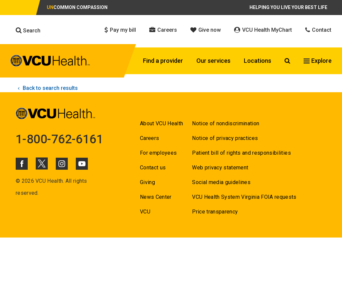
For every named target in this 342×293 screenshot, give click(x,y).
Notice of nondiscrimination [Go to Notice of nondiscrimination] (225, 123)
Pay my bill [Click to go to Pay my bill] (120, 30)
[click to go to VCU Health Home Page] (50, 61)
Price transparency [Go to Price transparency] (215, 211)
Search (28, 30)
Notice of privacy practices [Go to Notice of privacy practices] (225, 138)
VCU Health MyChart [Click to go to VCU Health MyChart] (263, 30)
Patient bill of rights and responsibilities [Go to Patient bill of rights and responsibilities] (241, 153)
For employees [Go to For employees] (158, 153)
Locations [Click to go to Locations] (257, 60)
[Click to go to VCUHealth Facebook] (22, 164)
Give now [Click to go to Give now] (205, 30)
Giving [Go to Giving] (147, 182)
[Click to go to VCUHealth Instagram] (62, 164)
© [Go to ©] (18, 181)
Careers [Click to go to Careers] (163, 30)
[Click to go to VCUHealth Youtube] (82, 164)
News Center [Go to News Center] (156, 197)
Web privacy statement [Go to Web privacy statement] (220, 167)
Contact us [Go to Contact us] (153, 167)
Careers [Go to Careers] (149, 138)
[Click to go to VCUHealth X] (42, 163)
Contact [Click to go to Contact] (318, 30)
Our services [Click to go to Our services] (213, 60)
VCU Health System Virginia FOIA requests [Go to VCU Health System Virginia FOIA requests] (244, 197)
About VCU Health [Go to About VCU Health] (161, 123)
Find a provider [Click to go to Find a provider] (163, 60)
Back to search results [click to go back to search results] (47, 88)
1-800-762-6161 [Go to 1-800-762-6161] (59, 139)
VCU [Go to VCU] (145, 211)
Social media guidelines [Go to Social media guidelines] (221, 182)
